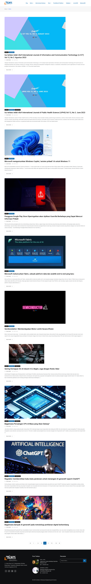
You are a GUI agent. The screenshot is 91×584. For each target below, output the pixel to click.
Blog (27, 3)
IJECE (44, 559)
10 (45, 543)
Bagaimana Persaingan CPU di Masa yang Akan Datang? (27, 424)
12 (51, 543)
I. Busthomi (8, 60)
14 (56, 543)
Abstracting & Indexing (40, 3)
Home (6, 9)
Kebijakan (68, 3)
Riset (49, 3)
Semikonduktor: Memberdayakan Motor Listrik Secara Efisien (29, 329)
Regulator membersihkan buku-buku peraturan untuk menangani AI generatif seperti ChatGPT (42, 479)
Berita (31, 3)
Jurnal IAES (75, 3)
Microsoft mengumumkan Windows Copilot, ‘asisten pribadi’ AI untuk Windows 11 (37, 161)
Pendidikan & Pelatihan (58, 3)
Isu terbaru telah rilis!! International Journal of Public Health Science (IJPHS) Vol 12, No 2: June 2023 (45, 113)
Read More (9, 70)
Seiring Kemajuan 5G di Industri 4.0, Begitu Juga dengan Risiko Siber (32, 369)
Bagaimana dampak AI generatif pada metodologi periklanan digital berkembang (37, 525)
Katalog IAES (83, 3)
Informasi (42, 567)
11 (48, 543)
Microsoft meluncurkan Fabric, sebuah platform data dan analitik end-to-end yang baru (39, 274)
